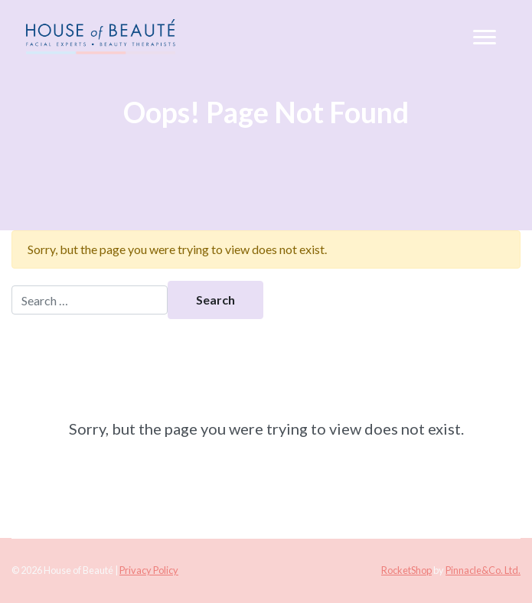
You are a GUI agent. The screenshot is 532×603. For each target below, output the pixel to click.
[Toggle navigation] (485, 37)
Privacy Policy (148, 570)
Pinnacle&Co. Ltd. (483, 570)
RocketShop (406, 570)
